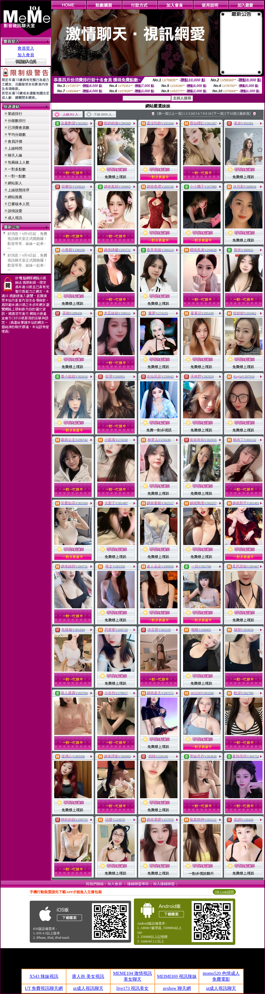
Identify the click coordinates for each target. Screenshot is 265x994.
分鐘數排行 (17, 121)
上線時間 (15, 148)
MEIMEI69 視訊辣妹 (177, 976)
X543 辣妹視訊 (43, 976)
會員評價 (15, 141)
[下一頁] (218, 114)
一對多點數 (17, 169)
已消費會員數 (18, 127)
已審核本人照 (18, 204)
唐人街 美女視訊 (88, 976)
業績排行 (15, 114)
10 (209, 114)
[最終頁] (244, 114)
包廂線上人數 (18, 162)
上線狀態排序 (18, 190)
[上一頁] (176, 114)
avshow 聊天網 (177, 988)
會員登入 (26, 48)
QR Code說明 (224, 892)
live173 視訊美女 (132, 988)
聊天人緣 (15, 155)
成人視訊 (15, 218)
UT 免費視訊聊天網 (44, 988)
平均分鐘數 (17, 134)
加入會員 (26, 55)
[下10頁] (231, 114)
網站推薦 (15, 197)
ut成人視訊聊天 (88, 988)
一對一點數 (17, 176)
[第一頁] (163, 114)
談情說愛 (15, 211)
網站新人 (15, 183)
